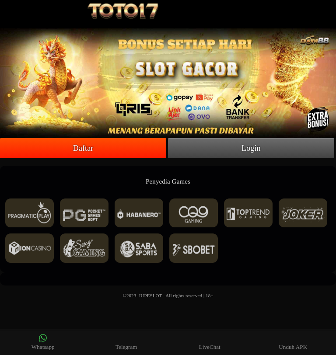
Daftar (83, 148)
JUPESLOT (150, 295)
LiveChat (209, 342)
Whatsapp (43, 342)
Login (251, 148)
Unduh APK (293, 342)
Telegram (126, 342)
